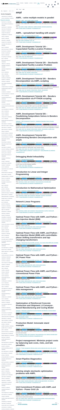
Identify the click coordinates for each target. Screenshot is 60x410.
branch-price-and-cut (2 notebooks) (6, 61)
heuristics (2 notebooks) (6, 205)
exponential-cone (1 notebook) (7, 168)
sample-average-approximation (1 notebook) (8, 399)
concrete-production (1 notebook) (8, 93)
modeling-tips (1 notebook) (6, 280)
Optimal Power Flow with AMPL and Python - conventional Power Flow (36, 276)
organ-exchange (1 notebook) (7, 320)
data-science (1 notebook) (6, 127)
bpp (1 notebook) (5, 58)
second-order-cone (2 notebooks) (8, 405)
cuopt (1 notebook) (5, 114)
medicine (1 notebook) (6, 264)
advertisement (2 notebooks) (7, 16)
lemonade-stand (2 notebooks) (7, 239)
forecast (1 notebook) (5, 180)
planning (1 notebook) (6, 337)
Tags (38, 2)
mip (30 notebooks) (5, 275)
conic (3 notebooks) (5, 95)
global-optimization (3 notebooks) (8, 196)
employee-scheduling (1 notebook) (6, 159)
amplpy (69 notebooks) (6, 32)
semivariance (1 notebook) (6, 407)
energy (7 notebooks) (5, 161)
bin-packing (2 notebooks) (6, 56)
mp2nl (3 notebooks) (5, 284)
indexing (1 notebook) (6, 213)
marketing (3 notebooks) (6, 257)
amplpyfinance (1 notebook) (7, 34)
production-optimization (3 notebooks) (6, 359)
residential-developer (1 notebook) (6, 390)
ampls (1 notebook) (5, 36)
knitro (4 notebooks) (5, 235)
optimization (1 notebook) (6, 318)
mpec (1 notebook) (5, 286)
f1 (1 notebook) (4, 170)
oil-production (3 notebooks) (7, 312)
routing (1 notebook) (5, 396)
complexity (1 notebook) (6, 91)
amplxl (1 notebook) (5, 38)
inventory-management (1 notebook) (6, 221)
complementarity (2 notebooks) (7, 86)
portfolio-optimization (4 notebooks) (6, 340)
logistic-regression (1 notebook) (7, 251)
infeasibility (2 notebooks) (6, 217)
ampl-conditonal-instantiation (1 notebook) (7, 24)
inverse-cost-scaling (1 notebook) (8, 224)
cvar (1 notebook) (5, 118)
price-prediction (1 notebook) (7, 353)
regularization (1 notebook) (7, 382)
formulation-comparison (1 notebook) (6, 182)
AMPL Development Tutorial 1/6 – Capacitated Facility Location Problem (36, 51)
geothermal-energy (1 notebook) (8, 192)
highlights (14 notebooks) (6, 207)
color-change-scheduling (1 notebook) (7, 84)
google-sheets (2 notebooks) (7, 198)
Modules (21, 2)
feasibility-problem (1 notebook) (7, 176)
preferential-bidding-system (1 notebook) (7, 349)
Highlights (26, 2)
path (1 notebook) (5, 329)
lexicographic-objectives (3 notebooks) (6, 242)
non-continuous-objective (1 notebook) (7, 305)
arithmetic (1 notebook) (6, 40)
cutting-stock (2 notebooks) (7, 116)
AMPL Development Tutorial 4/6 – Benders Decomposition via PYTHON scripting (38, 101)
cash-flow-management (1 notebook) (6, 69)
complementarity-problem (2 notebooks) (7, 89)
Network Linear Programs (27, 204)
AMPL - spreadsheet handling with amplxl (30, 35)
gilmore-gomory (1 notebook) (7, 194)
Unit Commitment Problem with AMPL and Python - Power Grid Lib (35, 392)
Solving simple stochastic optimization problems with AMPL (34, 376)
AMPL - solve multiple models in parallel (29, 20)
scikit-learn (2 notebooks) (6, 403)
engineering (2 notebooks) (6, 163)
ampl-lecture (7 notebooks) (7, 27)
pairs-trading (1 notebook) (6, 322)
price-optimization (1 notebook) (7, 351)
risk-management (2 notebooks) (7, 392)
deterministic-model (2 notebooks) (6, 139)
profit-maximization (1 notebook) (8, 362)
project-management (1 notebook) (6, 366)
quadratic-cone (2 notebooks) (7, 374)
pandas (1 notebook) (5, 324)
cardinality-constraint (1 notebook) (6, 66)
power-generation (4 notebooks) (7, 342)
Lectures (31, 2)
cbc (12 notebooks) (5, 72)
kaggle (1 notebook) (5, 229)
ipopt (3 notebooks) (5, 226)
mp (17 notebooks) (5, 282)
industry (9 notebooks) (6, 215)
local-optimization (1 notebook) (7, 247)
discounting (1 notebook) (6, 142)
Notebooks (42, 2)
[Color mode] (55, 2)
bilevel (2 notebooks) (5, 54)
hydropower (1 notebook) (6, 211)
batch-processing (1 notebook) (7, 49)
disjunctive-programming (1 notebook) (7, 144)
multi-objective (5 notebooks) (7, 288)
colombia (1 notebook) (6, 81)
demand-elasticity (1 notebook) (7, 136)
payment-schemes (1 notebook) (7, 331)
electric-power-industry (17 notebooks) (6, 155)
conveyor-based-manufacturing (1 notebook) (8, 106)
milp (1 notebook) (5, 268)
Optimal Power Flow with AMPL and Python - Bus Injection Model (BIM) (36, 222)
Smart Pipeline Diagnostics (27, 361)
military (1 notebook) (5, 266)
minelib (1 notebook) (5, 270)
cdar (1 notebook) (5, 74)
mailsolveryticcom (37, 318)
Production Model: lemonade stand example (31, 328)
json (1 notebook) (5, 227)
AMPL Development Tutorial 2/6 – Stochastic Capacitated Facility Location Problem (38, 67)
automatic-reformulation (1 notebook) (6, 45)
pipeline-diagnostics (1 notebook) (8, 335)
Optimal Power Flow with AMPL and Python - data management (35, 292)
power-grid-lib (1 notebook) (7, 344)
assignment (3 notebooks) (6, 42)
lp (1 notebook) (4, 253)
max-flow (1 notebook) (6, 260)
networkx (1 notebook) (6, 302)
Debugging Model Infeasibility (28, 159)
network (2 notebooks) (6, 300)
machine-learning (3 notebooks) (7, 255)
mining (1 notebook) (5, 272)
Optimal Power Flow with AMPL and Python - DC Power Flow (34, 260)
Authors (35, 2)
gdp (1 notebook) (5, 187)
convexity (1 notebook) (6, 104)
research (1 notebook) (6, 387)
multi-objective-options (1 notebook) (6, 291)
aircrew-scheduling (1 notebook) (8, 18)
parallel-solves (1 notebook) (7, 327)
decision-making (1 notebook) (7, 133)
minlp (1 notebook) (5, 273)
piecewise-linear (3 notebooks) (7, 333)
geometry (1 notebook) (6, 190)
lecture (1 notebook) (5, 237)
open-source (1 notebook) (6, 314)
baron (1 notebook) (5, 47)
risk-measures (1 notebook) (7, 394)
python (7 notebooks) (5, 371)
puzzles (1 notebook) (5, 369)
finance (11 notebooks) (6, 178)
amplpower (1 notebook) (6, 30)
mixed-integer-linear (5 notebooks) (6, 278)
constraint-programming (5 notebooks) (6, 98)
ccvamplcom (36, 150)
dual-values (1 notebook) (6, 147)
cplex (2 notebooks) (5, 111)
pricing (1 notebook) (5, 355)
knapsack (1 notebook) (6, 233)
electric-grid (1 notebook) (6, 152)
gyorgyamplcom (38, 58)
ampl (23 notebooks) (6, 20)
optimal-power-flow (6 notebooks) (8, 316)
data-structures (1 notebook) (7, 129)
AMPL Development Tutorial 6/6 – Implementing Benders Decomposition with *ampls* (39, 142)
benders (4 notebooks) (6, 52)
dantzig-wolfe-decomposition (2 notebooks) (7, 121)
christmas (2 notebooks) (6, 77)
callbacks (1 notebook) (6, 63)
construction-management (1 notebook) (7, 101)
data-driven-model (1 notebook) (7, 125)
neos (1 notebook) (5, 298)
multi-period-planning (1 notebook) (6, 294)
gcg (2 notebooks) (5, 185)
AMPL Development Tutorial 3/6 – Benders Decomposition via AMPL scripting (37, 83)
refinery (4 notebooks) (6, 378)
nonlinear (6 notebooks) (6, 307)
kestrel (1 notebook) (5, 231)
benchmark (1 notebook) (6, 51)
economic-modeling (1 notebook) (8, 149)
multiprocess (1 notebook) (6, 296)
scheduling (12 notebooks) (6, 401)
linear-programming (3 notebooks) (6, 245)
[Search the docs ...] (5, 11)
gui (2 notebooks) (5, 202)
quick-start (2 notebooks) (6, 376)
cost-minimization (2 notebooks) (7, 109)
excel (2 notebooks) (5, 166)
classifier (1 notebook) (6, 79)
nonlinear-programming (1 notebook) (6, 310)
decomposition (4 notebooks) (7, 135)
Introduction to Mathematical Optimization (30, 190)
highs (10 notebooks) (5, 209)
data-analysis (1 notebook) (6, 123)
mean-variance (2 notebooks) (7, 262)
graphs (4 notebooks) (5, 200)
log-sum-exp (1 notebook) (6, 249)
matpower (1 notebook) (6, 258)
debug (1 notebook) (5, 131)
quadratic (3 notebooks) (6, 372)
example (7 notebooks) (6, 165)
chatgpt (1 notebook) (5, 75)
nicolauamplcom (36, 28)
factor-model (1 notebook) (6, 174)
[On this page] (58, 4)
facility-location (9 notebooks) (7, 172)
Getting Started (17, 3)
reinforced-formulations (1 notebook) (6, 385)
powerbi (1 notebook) (5, 346)
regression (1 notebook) (6, 380)
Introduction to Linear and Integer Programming (31, 177)
